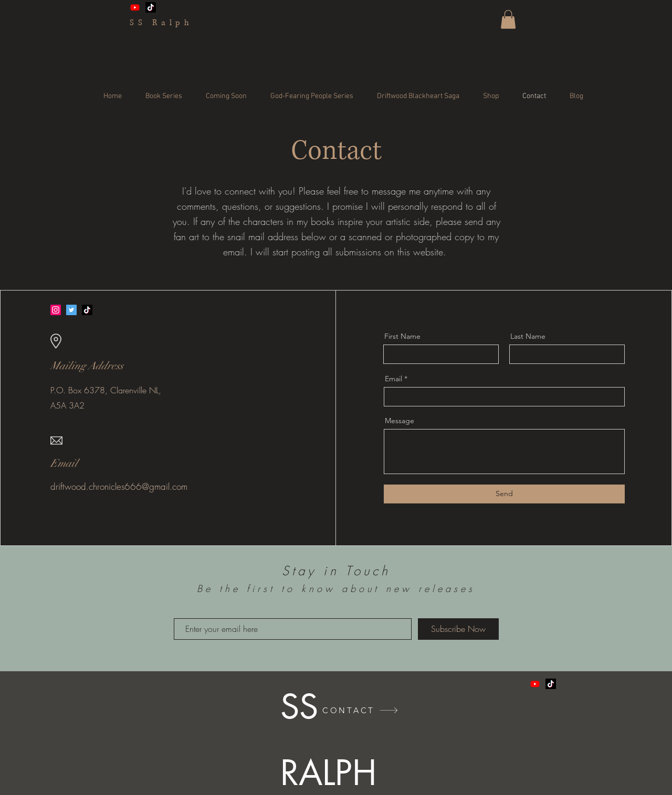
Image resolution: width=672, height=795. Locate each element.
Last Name (527, 336)
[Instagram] (55, 310)
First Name (402, 336)
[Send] (504, 494)
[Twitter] (71, 310)
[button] (508, 19)
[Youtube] (135, 7)
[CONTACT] (360, 710)
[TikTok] (150, 7)
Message (399, 420)
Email (393, 378)
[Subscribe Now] (458, 629)
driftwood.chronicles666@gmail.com (118, 486)
